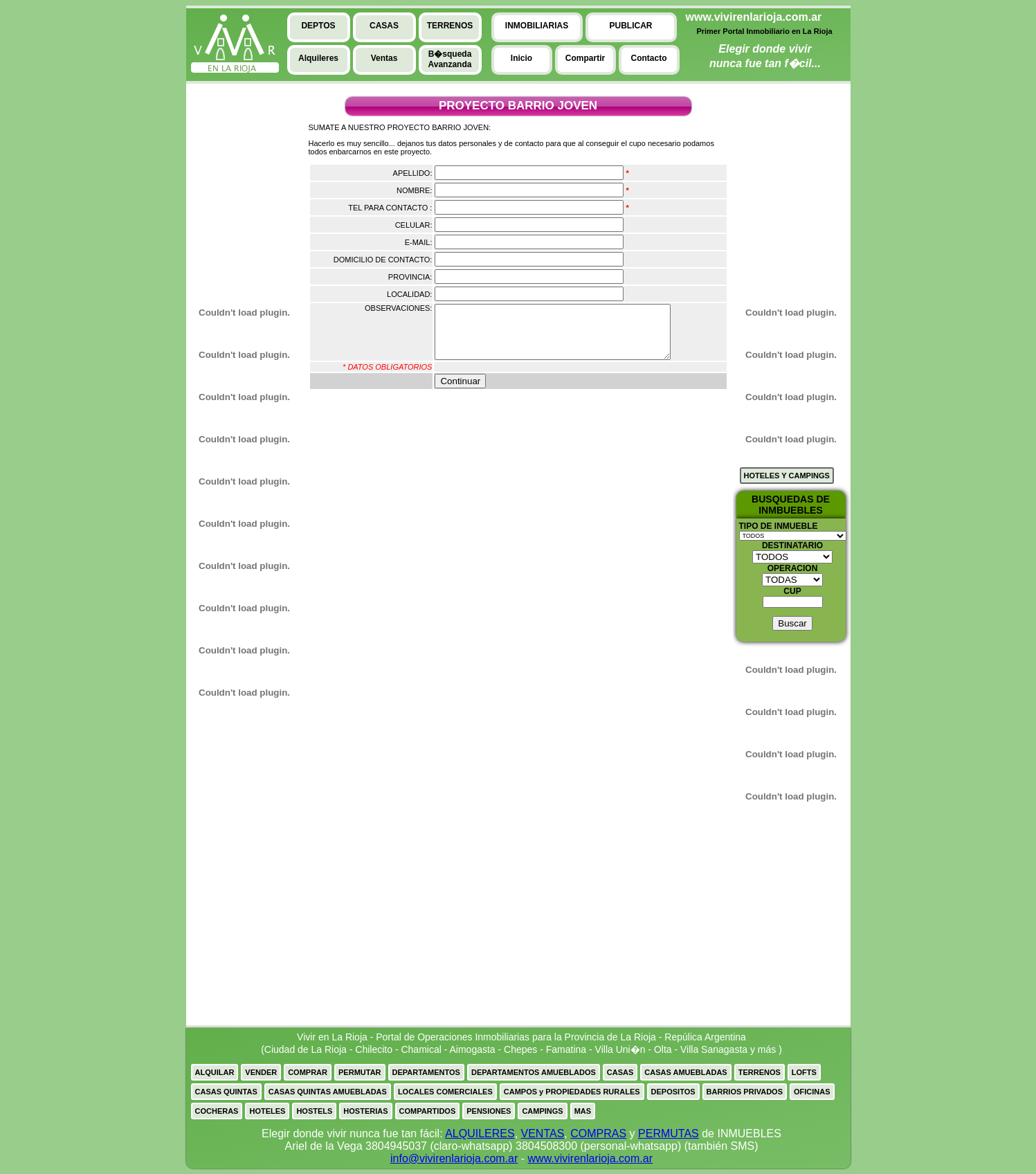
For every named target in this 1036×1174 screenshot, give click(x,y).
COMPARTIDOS (427, 1111)
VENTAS (543, 1133)
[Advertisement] (238, 187)
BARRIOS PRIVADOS (745, 1091)
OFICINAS (812, 1091)
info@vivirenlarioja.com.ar (454, 1158)
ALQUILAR (215, 1072)
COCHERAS (217, 1111)
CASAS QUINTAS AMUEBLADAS (328, 1091)
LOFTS (804, 1072)
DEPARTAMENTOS (426, 1072)
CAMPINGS (542, 1111)
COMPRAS (598, 1133)
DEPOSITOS (673, 1091)
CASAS (620, 1072)
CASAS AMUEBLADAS (685, 1072)
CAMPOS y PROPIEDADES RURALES (572, 1091)
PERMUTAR (359, 1072)
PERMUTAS (668, 1133)
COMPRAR (307, 1072)
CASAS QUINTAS (226, 1091)
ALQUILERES (479, 1133)
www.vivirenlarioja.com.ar (590, 1158)
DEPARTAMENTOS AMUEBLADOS (533, 1072)
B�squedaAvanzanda (450, 59)
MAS (582, 1111)
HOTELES (267, 1111)
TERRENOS (759, 1072)
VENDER (261, 1072)
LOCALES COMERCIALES (445, 1091)
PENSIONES (488, 1111)
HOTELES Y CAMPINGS (787, 475)
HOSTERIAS (365, 1111)
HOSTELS (314, 1111)
